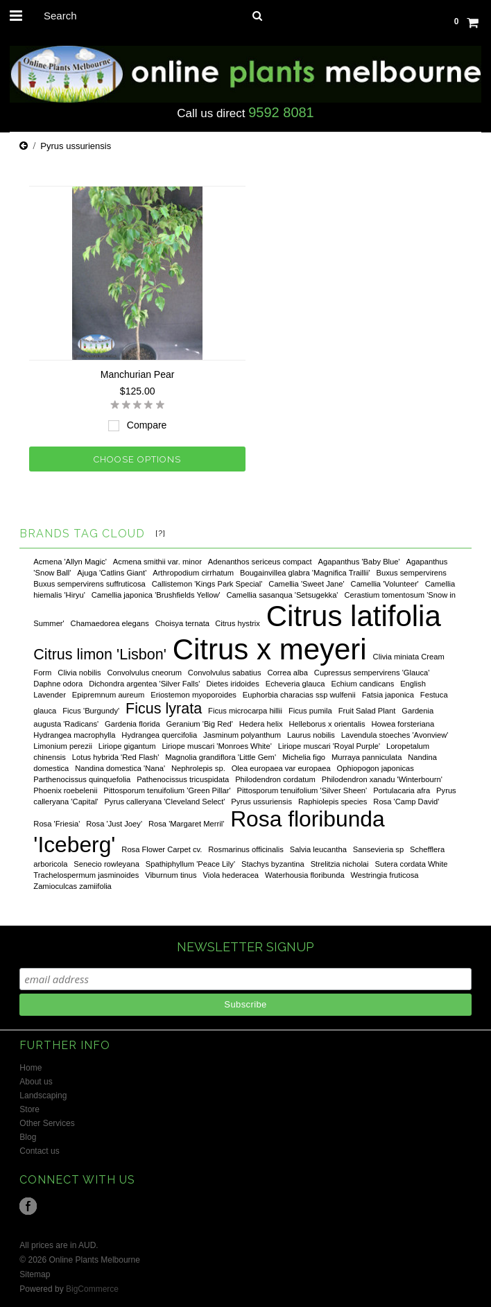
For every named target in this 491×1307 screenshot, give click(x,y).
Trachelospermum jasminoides (86, 875)
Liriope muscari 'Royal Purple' (329, 746)
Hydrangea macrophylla (74, 735)
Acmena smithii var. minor (157, 561)
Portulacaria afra (401, 790)
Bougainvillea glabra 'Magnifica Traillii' (305, 573)
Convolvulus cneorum (144, 672)
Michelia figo (303, 757)
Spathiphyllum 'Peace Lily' (190, 864)
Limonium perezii (62, 746)
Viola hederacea (231, 875)
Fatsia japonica (388, 695)
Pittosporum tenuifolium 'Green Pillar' (166, 790)
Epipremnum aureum (108, 695)
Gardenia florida (132, 724)
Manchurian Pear (138, 374)
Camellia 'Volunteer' (385, 584)
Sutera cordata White (410, 864)
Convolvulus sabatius (224, 672)
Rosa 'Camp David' (406, 801)
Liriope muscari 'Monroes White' (216, 746)
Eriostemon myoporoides (193, 695)
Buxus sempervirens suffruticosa (89, 584)
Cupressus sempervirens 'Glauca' (372, 672)
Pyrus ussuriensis (261, 801)
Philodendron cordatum (275, 779)
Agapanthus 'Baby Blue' (359, 561)
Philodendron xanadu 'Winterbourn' (382, 779)
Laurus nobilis (311, 735)
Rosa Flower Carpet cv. (161, 849)
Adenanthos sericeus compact (260, 561)
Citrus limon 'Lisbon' (99, 654)
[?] (160, 533)
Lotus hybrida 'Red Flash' (116, 757)
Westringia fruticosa (385, 875)
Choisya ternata (183, 623)
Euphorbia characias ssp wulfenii (299, 695)
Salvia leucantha (318, 849)
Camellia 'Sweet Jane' (306, 584)
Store (29, 1109)
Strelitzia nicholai (340, 864)
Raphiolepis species (333, 801)
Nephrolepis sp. (198, 768)
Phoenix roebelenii (65, 790)
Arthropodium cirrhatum (193, 573)
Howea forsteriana (402, 724)
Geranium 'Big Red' (199, 724)
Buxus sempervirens (412, 573)
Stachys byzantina (272, 864)
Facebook (28, 1206)
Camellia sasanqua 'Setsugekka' (282, 595)
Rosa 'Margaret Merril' (186, 824)
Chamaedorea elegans (110, 623)
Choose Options (137, 459)
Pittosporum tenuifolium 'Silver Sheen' (302, 790)
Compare (147, 425)
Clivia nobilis (79, 672)
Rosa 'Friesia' (56, 824)
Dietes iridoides (232, 684)
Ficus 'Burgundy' (90, 711)
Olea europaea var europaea (281, 768)
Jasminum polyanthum (242, 735)
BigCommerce (92, 1289)
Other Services (46, 1123)
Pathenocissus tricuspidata (183, 779)
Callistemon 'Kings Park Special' (207, 584)
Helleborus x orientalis (326, 724)
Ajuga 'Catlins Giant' (111, 573)
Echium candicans (362, 684)
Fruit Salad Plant (367, 711)
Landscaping (43, 1095)
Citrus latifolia (353, 616)
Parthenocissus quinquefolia (81, 779)
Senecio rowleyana (106, 864)
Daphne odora (58, 684)
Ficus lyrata (164, 708)
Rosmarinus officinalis (246, 849)
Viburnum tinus (170, 875)
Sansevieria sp (378, 849)
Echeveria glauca (295, 684)
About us (35, 1082)
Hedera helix (261, 724)
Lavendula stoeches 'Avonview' (395, 735)
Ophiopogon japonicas (375, 768)
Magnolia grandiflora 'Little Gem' (220, 757)
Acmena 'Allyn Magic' (70, 561)
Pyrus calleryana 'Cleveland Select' (164, 801)
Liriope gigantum (127, 746)
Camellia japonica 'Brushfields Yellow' (156, 595)
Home (30, 1068)
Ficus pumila (310, 711)
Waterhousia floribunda (305, 875)
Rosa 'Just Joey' (114, 824)
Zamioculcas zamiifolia (72, 886)
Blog (27, 1137)
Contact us (39, 1151)
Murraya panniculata (366, 757)
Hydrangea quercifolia (159, 735)
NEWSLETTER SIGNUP (245, 947)
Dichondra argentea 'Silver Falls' (144, 684)
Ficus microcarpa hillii (245, 711)
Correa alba (287, 672)
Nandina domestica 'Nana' (120, 768)
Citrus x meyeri (270, 649)
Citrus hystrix (237, 623)
